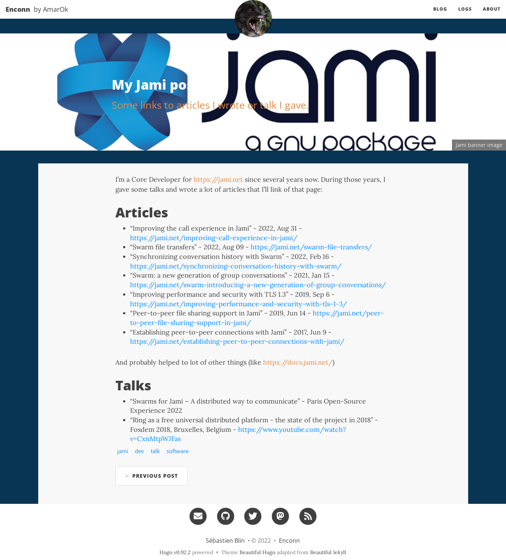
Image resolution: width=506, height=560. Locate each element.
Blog (440, 16)
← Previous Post (151, 475)
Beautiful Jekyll (328, 552)
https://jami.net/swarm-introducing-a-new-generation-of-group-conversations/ (258, 285)
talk (155, 451)
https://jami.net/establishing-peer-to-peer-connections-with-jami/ (237, 341)
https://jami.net (218, 179)
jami (122, 451)
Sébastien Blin (225, 540)
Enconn (18, 16)
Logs (465, 16)
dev (139, 451)
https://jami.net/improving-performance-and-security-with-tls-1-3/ (238, 304)
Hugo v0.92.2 (175, 552)
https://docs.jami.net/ (298, 362)
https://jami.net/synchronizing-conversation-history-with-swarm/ (235, 266)
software (177, 451)
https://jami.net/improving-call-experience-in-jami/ (213, 238)
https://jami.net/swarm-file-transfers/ (311, 247)
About (491, 16)
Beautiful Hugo (257, 552)
